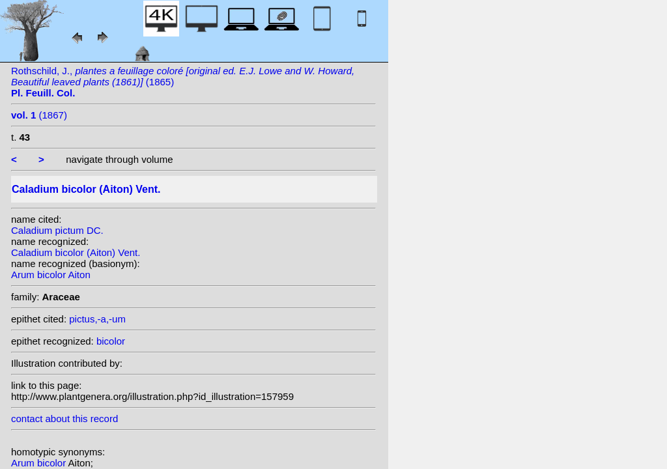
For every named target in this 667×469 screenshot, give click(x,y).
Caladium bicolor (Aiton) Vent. (75, 252)
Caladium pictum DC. (57, 230)
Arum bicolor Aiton (51, 274)
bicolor (110, 341)
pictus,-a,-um (97, 318)
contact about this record (64, 418)
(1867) (39, 115)
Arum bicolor (39, 462)
